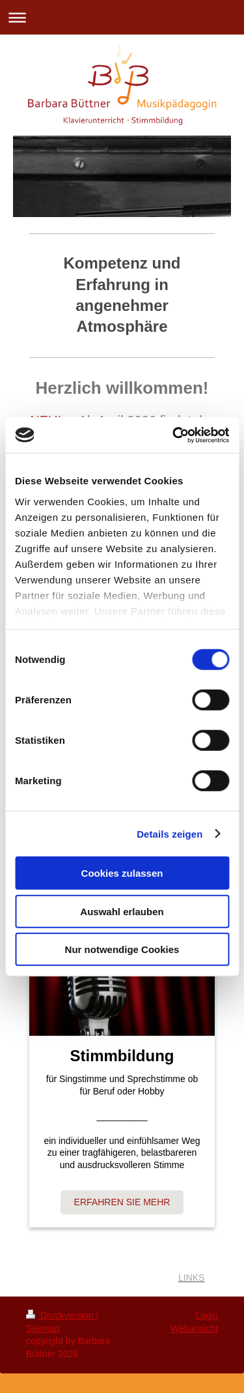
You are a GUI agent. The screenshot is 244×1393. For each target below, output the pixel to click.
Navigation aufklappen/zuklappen (122, 17)
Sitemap (42, 1328)
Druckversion (61, 1315)
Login (207, 1315)
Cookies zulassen (122, 873)
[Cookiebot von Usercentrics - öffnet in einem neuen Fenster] (173, 434)
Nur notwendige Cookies (122, 949)
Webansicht (194, 1328)
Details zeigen (169, 833)
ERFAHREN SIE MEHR (122, 1202)
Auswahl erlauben (121, 910)
